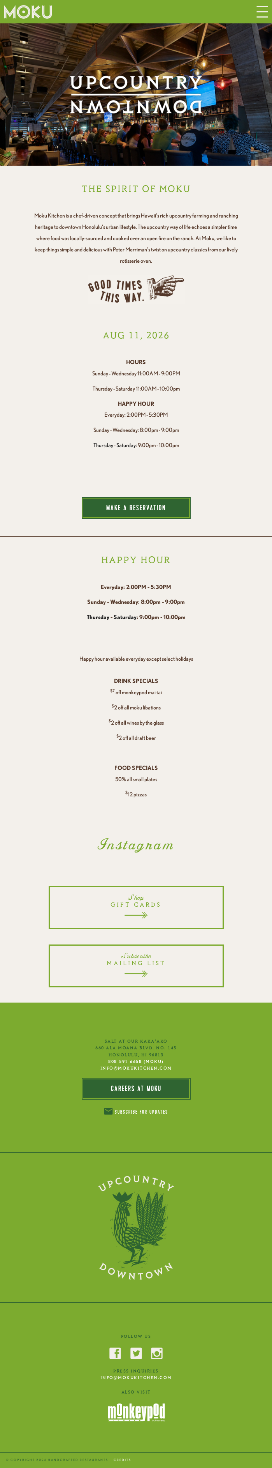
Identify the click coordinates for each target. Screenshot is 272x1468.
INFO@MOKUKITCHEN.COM (136, 1068)
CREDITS (122, 1460)
